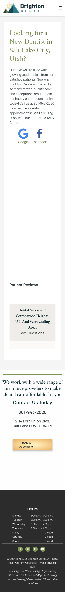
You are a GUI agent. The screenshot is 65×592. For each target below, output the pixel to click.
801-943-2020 (32, 412)
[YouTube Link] (42, 549)
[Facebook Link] (39, 136)
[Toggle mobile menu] (60, 8)
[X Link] (27, 549)
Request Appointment (27, 444)
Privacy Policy (29, 563)
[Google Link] (23, 136)
